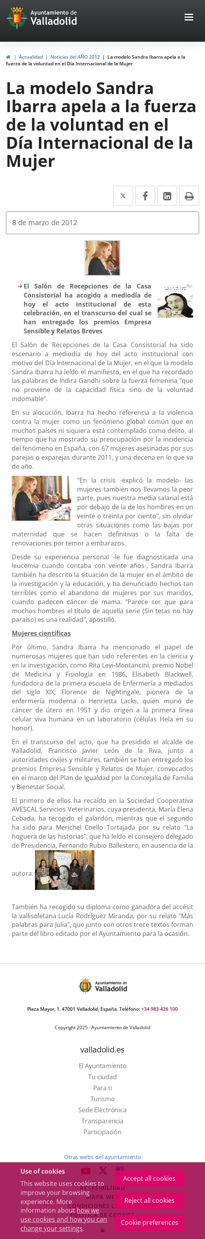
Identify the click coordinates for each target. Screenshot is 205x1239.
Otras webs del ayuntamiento (102, 1157)
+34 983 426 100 (159, 1009)
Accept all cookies (149, 1178)
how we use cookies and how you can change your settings (63, 1219)
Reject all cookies (149, 1200)
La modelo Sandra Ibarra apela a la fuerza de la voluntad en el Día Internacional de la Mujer (95, 60)
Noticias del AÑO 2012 (75, 57)
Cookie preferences (149, 1222)
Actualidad (31, 57)
